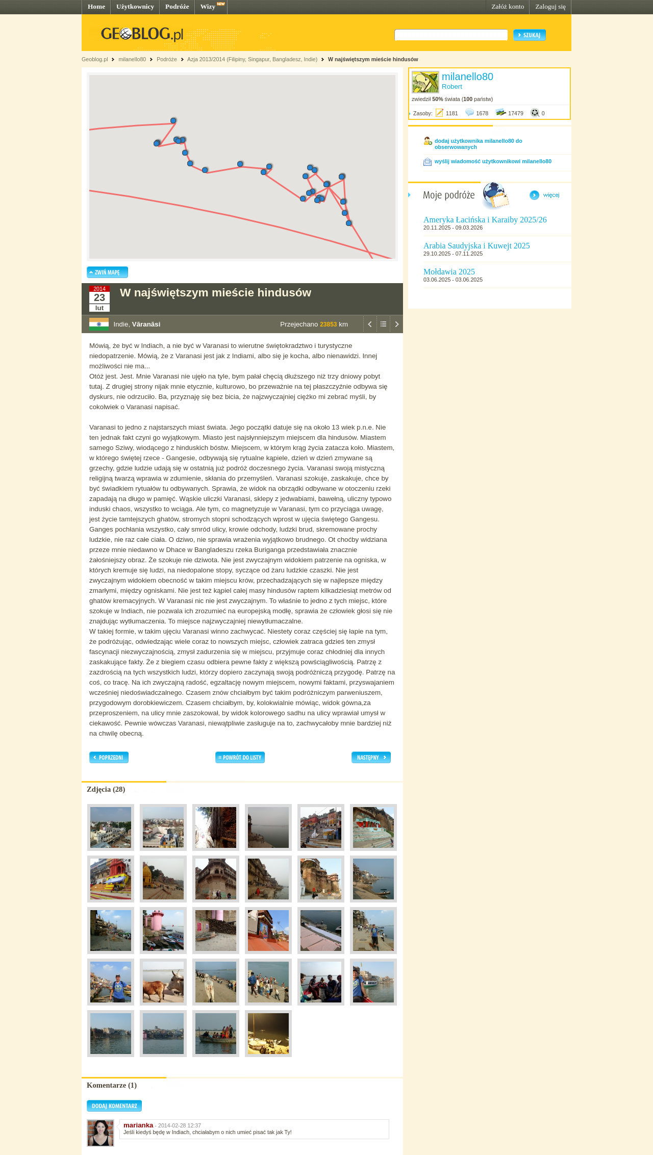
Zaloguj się (550, 6)
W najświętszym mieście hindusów (373, 59)
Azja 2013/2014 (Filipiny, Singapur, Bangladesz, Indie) (252, 59)
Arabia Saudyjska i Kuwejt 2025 (476, 245)
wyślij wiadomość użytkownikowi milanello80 (493, 161)
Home (96, 6)
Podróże (177, 6)
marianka (138, 1125)
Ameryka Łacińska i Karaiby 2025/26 (485, 219)
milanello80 (132, 59)
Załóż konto (507, 6)
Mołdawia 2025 (449, 271)
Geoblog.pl (95, 59)
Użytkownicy (135, 6)
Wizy (207, 6)
